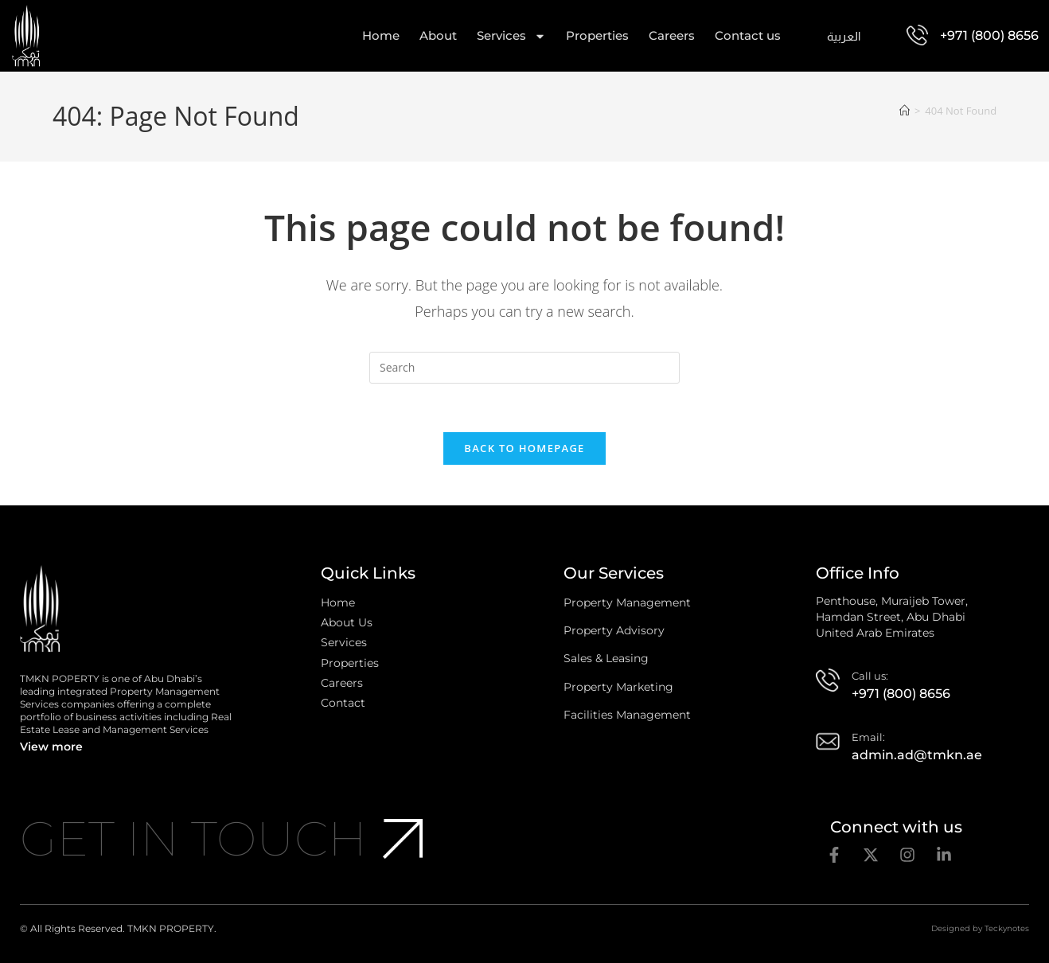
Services (511, 36)
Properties (597, 35)
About (438, 35)
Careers (672, 35)
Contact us (748, 35)
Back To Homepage (524, 448)
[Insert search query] (524, 368)
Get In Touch (193, 838)
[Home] (904, 110)
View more (51, 746)
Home (381, 35)
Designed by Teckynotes (980, 928)
